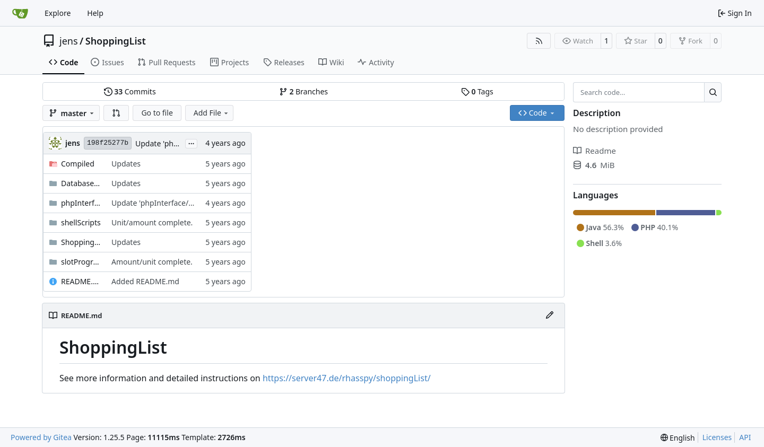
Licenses (717, 437)
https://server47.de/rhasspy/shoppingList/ (347, 378)
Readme (594, 150)
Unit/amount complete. (152, 222)
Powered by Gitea (41, 437)
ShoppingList (115, 41)
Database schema (81, 183)
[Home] (20, 13)
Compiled (77, 164)
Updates (126, 164)
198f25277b (107, 143)
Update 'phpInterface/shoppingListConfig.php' (192, 203)
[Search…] (713, 92)
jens (68, 41)
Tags (477, 91)
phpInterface (81, 203)
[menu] (678, 438)
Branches (303, 91)
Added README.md (145, 281)
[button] (116, 113)
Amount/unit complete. (152, 262)
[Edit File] (549, 315)
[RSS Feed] (539, 41)
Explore (58, 13)
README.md (81, 281)
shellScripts (81, 222)
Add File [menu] (212, 113)
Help (95, 13)
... (191, 142)
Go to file (156, 113)
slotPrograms (81, 262)
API (745, 437)
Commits (130, 91)
